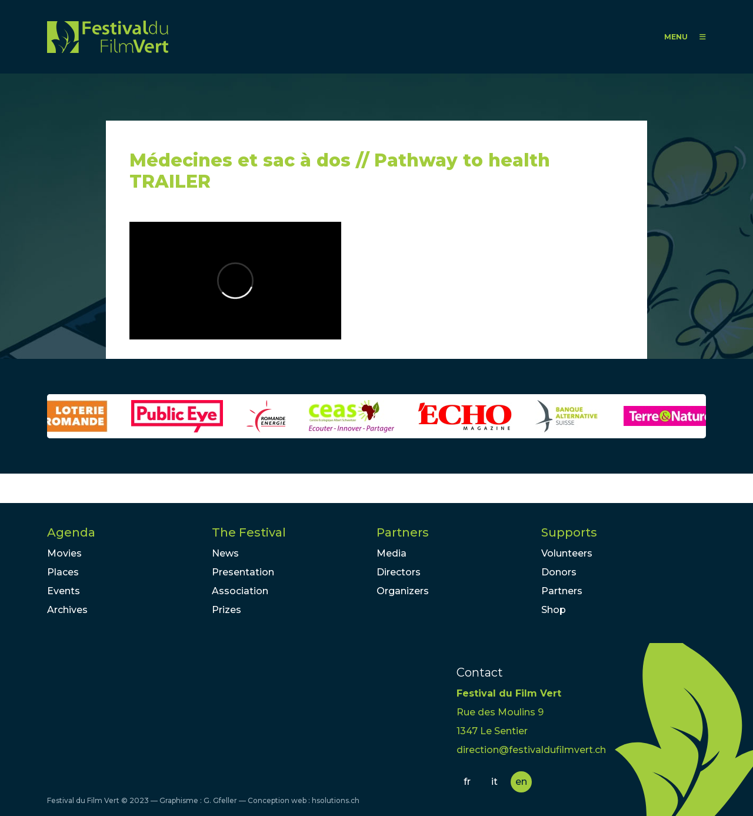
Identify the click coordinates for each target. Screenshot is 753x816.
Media (391, 553)
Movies (64, 553)
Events (63, 591)
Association (240, 591)
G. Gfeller (220, 800)
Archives (67, 609)
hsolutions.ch (335, 800)
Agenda (71, 532)
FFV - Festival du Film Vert (107, 37)
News (225, 553)
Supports (569, 532)
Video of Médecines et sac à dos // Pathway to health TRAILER (235, 280)
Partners (402, 532)
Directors (398, 572)
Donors (559, 572)
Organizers (402, 591)
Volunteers (566, 553)
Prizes (226, 609)
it (494, 781)
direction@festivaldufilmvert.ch (531, 749)
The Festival (249, 532)
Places (63, 572)
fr (467, 781)
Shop (553, 609)
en (521, 781)
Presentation (243, 572)
